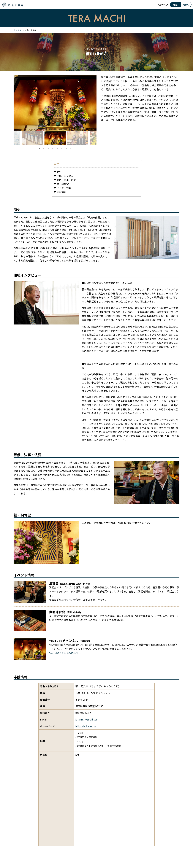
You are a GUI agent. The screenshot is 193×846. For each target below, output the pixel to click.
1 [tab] (39, 148)
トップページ (19, 30)
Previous (11, 138)
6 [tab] (61, 148)
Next (98, 138)
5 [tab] (57, 148)
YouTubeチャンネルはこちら (65, 653)
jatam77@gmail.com (86, 719)
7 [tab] (66, 148)
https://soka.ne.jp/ (85, 726)
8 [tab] (70, 148)
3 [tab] (48, 148)
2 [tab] (43, 148)
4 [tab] (52, 148)
